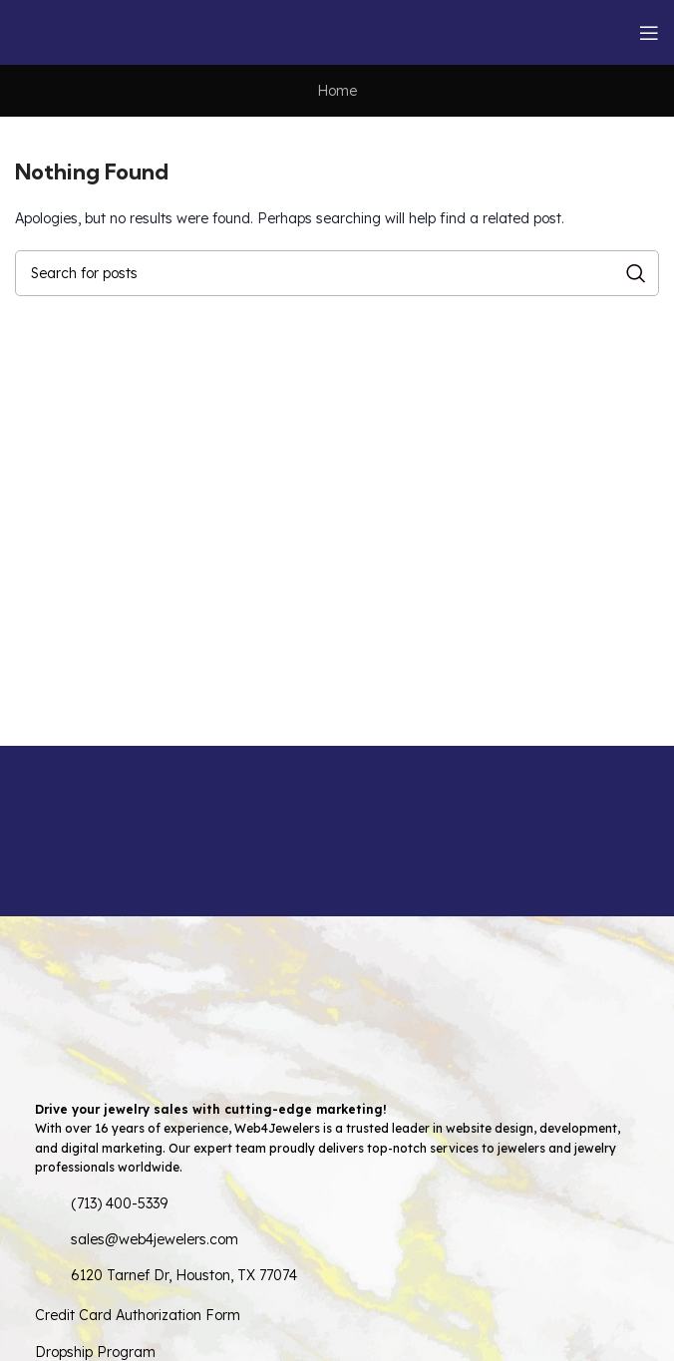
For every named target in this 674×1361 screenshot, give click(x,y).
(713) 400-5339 (119, 1203)
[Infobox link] (88, 831)
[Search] (337, 273)
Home (337, 91)
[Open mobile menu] (649, 33)
